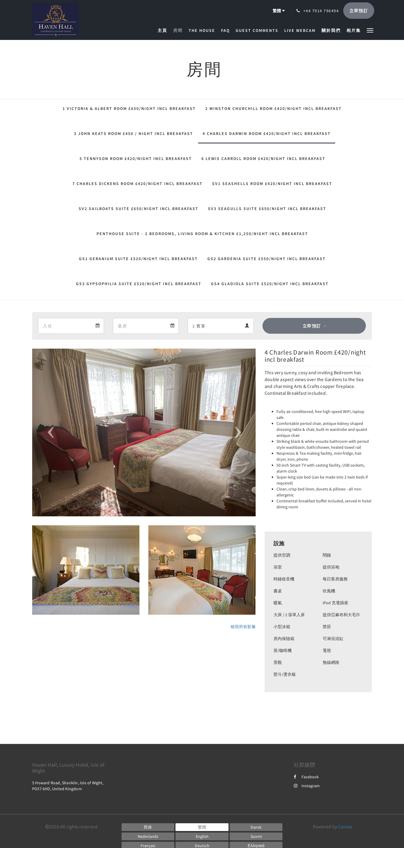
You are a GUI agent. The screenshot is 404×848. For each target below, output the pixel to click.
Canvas (345, 827)
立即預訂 (312, 326)
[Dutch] (148, 836)
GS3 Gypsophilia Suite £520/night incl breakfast (138, 283)
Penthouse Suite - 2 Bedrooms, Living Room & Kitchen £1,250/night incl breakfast (202, 233)
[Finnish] (256, 836)
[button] (370, 30)
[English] (202, 836)
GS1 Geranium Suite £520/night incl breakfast (138, 258)
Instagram (307, 785)
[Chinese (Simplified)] (148, 827)
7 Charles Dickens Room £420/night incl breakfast (137, 183)
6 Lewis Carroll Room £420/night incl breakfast (263, 158)
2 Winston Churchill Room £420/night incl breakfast (273, 108)
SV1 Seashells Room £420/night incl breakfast (272, 183)
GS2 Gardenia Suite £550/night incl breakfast (266, 258)
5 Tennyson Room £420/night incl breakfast (136, 158)
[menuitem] (164, 30)
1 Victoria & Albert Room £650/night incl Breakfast (129, 108)
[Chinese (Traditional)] (202, 827)
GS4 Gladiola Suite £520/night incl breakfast (270, 283)
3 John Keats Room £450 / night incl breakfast (133, 133)
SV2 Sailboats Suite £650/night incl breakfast (138, 208)
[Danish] (256, 827)
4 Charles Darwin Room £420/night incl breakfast (267, 133)
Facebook (306, 776)
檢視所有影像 (243, 626)
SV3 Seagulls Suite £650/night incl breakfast (267, 208)
